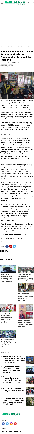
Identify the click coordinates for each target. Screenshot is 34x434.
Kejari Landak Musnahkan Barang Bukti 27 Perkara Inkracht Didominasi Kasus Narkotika (7, 277)
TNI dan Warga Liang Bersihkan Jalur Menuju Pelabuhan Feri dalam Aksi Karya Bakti (8, 342)
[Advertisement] (17, 26)
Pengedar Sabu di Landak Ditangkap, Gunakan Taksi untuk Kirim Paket (25, 323)
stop (11, 65)
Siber (11, 431)
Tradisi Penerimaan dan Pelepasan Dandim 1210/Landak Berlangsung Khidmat (25, 277)
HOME (1, 46)
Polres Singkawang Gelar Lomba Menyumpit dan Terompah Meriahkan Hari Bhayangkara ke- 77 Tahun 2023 (12, 380)
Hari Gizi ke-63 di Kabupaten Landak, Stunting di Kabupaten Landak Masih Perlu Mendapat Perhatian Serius (14, 359)
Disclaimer (18, 431)
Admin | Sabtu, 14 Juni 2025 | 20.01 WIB (10, 62)
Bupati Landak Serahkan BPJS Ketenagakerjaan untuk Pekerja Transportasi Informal (6, 318)
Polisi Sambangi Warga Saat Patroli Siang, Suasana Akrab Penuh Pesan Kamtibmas (25, 296)
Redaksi (5, 431)
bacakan (4, 65)
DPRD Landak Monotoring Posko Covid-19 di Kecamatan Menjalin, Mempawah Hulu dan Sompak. (14, 391)
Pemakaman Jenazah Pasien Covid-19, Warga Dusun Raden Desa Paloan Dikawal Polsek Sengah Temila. (13, 401)
